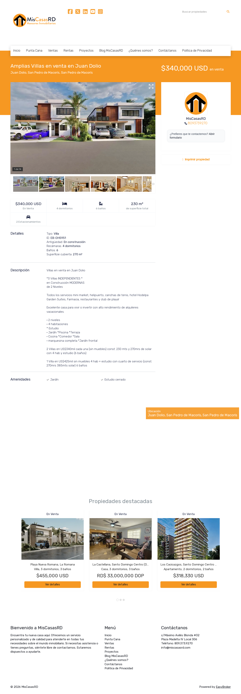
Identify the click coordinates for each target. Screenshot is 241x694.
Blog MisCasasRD (111, 50)
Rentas (68, 50)
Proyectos (86, 50)
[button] (15, 552)
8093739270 (197, 123)
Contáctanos (167, 50)
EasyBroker (223, 687)
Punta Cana (34, 50)
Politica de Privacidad (197, 50)
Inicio (16, 50)
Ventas (53, 50)
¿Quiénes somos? (141, 50)
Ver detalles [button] (52, 584)
